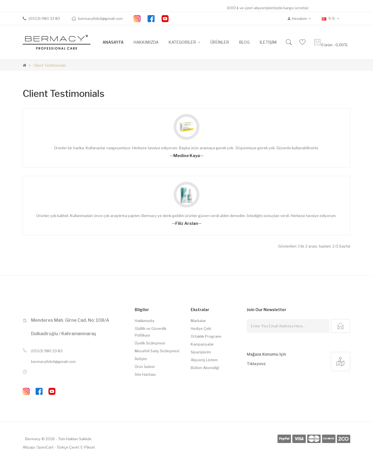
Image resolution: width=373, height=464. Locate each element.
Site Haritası (145, 374)
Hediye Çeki (201, 328)
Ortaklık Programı (206, 336)
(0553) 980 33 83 (46, 351)
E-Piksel (88, 447)
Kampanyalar (202, 344)
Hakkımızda (144, 320)
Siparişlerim (201, 352)
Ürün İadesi (145, 366)
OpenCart (44, 447)
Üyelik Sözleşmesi (150, 343)
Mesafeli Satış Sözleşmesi (157, 351)
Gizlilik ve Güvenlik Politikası (150, 331)
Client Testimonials (49, 65)
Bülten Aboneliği (205, 367)
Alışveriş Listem (204, 360)
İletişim (141, 358)
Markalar (198, 320)
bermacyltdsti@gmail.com (53, 361)
